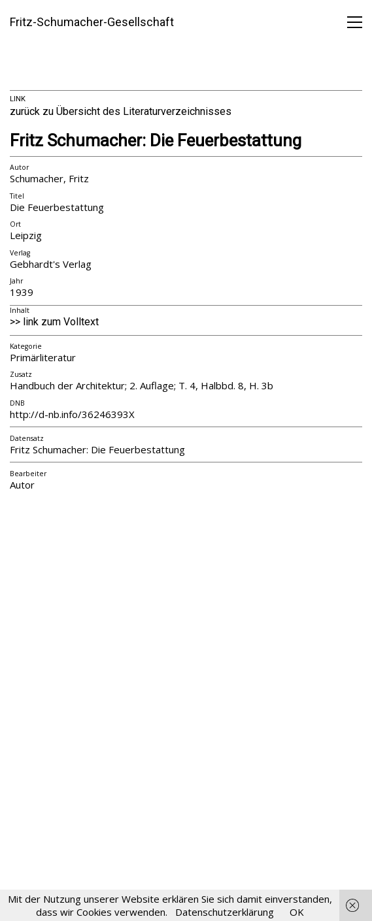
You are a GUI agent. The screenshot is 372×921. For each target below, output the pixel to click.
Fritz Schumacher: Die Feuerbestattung (155, 140)
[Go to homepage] (92, 22)
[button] (354, 22)
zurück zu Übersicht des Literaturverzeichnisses (120, 111)
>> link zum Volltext (54, 321)
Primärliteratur (43, 357)
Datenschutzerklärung (224, 911)
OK (297, 911)
